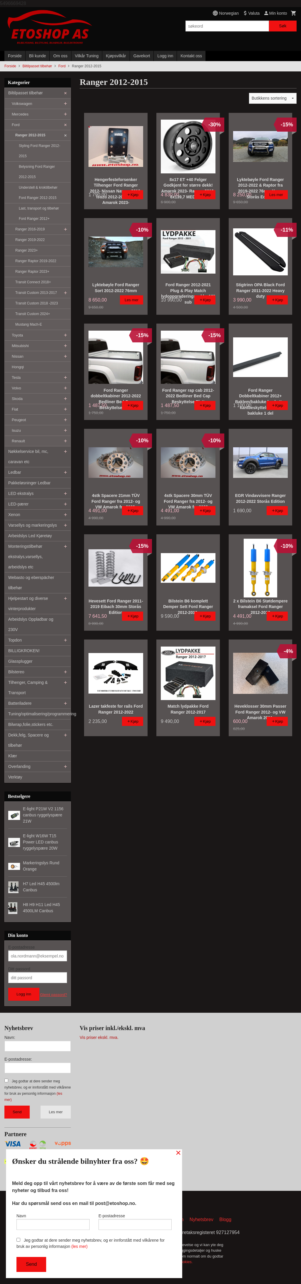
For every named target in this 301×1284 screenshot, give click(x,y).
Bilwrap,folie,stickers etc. (30, 724)
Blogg (225, 1219)
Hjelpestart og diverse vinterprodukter (28, 603)
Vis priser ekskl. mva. (99, 1037)
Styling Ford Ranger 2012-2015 (39, 151)
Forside (15, 55)
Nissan (18, 356)
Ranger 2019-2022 (30, 240)
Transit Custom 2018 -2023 (36, 303)
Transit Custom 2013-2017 (36, 293)
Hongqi (18, 367)
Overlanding (19, 766)
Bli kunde (37, 55)
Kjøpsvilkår (116, 55)
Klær (12, 756)
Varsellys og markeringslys (32, 525)
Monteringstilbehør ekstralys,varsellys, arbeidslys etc (25, 556)
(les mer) (79, 1246)
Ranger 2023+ (26, 250)
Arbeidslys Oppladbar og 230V (30, 624)
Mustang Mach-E (28, 324)
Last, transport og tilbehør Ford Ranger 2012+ (39, 213)
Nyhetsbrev (201, 1219)
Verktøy (15, 777)
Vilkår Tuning (87, 55)
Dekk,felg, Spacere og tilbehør (28, 740)
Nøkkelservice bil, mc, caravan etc (28, 456)
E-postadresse (21, 947)
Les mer (56, 1112)
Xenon (14, 514)
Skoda (17, 398)
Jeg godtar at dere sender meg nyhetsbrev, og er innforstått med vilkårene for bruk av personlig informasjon (90, 1243)
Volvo (16, 388)
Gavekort (141, 55)
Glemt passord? (53, 994)
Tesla (16, 377)
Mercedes (20, 114)
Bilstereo (16, 671)
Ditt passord (19, 969)
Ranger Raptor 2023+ (32, 271)
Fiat (15, 409)
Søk (282, 26)
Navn (53, 1221)
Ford (16, 125)
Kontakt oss (191, 55)
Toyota (17, 335)
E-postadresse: (18, 1059)
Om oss (60, 55)
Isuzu (16, 430)
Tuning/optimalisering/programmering (39, 714)
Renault (18, 441)
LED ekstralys (21, 493)
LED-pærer (18, 504)
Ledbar (14, 472)
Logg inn (165, 55)
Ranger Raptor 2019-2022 (35, 261)
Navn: (9, 1037)
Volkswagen (22, 103)
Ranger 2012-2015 (30, 135)
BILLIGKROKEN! (24, 650)
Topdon (15, 640)
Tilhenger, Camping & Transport (28, 687)
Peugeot (19, 420)
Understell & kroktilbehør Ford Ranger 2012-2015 (38, 192)
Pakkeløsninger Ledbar (29, 483)
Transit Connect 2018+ (33, 282)
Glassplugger (20, 661)
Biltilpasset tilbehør (25, 93)
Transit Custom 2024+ (32, 314)
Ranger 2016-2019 (30, 229)
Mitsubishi (20, 346)
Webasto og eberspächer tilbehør (31, 582)
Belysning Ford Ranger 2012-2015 (37, 172)
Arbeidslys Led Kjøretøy (30, 535)
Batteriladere (19, 703)
